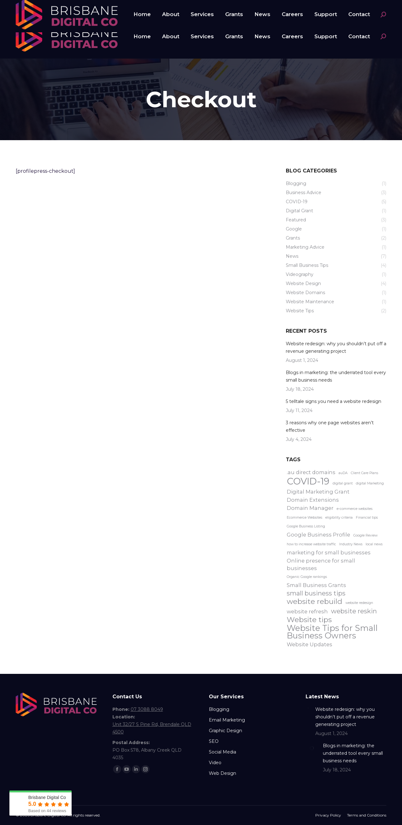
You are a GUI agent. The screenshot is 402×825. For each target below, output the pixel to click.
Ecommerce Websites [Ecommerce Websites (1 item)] (304, 518)
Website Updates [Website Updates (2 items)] (309, 644)
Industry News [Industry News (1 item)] (350, 544)
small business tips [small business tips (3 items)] (316, 593)
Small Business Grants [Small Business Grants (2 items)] (316, 585)
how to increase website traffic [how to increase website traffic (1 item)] (311, 544)
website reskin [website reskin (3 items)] (354, 611)
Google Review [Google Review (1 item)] (365, 535)
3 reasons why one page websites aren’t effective (330, 426)
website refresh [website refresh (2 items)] (307, 611)
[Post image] (308, 708)
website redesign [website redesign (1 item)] (359, 603)
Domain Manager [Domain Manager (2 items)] (310, 508)
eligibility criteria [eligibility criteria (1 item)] (339, 518)
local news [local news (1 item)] (374, 544)
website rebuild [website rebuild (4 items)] (314, 601)
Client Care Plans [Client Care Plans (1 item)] (364, 473)
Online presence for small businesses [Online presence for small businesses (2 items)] (321, 564)
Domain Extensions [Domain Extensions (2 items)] (313, 500)
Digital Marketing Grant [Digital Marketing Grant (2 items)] (318, 492)
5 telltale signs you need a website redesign (333, 401)
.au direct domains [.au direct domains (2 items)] (311, 472)
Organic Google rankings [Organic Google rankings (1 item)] (307, 577)
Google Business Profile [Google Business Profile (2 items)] (318, 534)
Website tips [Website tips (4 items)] (309, 619)
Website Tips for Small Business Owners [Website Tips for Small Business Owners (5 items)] (332, 631)
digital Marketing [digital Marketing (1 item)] (370, 483)
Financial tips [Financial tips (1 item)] (367, 518)
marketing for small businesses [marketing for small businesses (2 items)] (329, 552)
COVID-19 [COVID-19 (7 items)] (308, 481)
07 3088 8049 (39, 7)
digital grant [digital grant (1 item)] (343, 483)
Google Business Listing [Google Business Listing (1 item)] (306, 526)
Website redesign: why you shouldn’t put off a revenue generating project (336, 347)
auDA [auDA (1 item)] (343, 473)
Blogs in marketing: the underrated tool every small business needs (336, 376)
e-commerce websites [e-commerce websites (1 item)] (354, 509)
